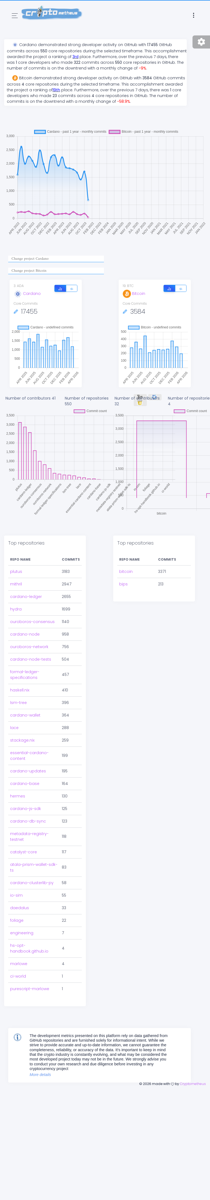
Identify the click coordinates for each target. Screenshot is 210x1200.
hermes (17, 773)
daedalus (19, 885)
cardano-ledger (26, 573)
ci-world (18, 953)
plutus (16, 548)
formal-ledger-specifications (24, 651)
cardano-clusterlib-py (32, 860)
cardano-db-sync (28, 798)
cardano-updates (28, 748)
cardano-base (24, 760)
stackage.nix (22, 717)
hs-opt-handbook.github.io (29, 925)
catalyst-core (23, 829)
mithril (16, 561)
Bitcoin (134, 293)
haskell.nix (19, 667)
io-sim (16, 872)
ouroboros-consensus (32, 598)
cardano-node (25, 611)
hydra (16, 586)
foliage (17, 897)
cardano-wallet (25, 692)
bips (123, 561)
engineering (21, 910)
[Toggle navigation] (14, 15)
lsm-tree (18, 679)
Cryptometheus (193, 1061)
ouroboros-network (29, 624)
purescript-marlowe (29, 966)
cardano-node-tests (30, 636)
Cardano (27, 293)
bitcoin (126, 548)
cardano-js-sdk (25, 785)
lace (14, 705)
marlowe (18, 941)
